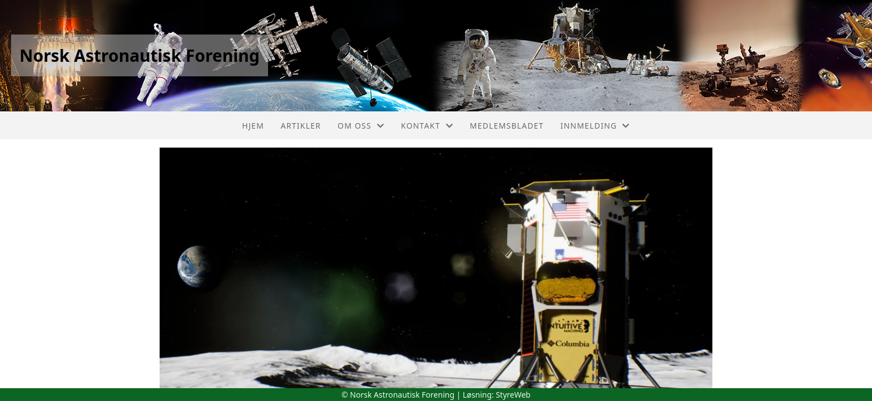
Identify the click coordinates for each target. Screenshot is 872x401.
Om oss (361, 125)
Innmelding (595, 125)
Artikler (301, 125)
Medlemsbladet (507, 125)
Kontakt (427, 125)
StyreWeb (513, 394)
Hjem (253, 125)
